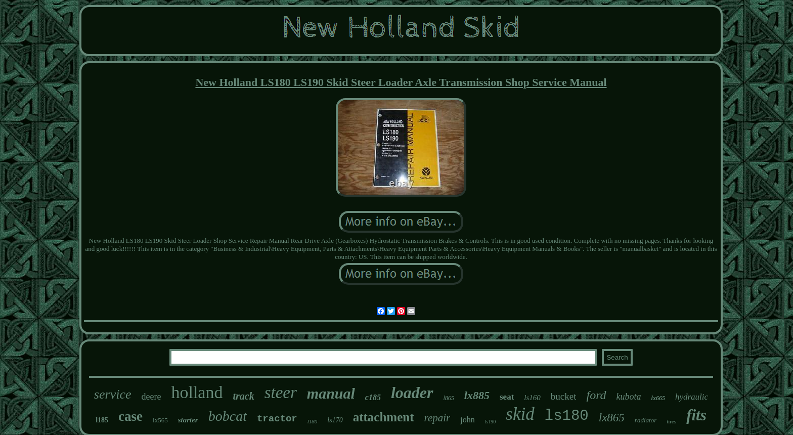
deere (151, 397)
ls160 (532, 398)
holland (197, 392)
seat (507, 397)
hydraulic (691, 397)
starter (188, 420)
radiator (645, 420)
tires (671, 421)
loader (412, 392)
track (243, 396)
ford (596, 395)
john (467, 419)
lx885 (477, 395)
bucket (564, 396)
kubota (628, 397)
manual (331, 393)
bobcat (227, 416)
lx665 (658, 398)
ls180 (567, 416)
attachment (383, 417)
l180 (312, 421)
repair (437, 418)
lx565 (160, 420)
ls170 (334, 420)
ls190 (490, 421)
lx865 (612, 417)
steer (281, 392)
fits (696, 415)
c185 (373, 397)
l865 (449, 398)
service (112, 394)
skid (520, 414)
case (130, 416)
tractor (277, 418)
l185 (102, 420)
